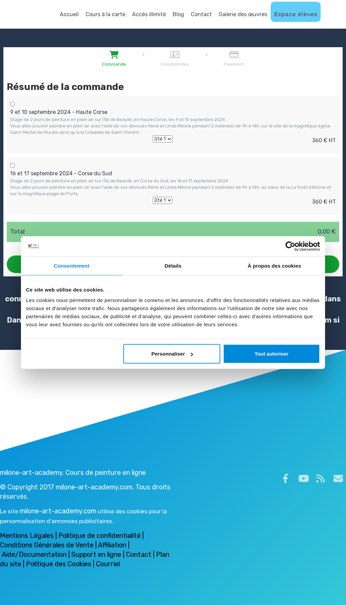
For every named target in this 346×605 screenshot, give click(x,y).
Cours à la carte (105, 14)
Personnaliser (172, 354)
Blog (178, 14)
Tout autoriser (272, 354)
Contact (201, 14)
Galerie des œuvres (243, 14)
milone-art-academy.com (58, 511)
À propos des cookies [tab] (274, 265)
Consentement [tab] (71, 265)
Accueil (69, 14)
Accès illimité (149, 14)
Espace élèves (295, 14)
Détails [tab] (173, 265)
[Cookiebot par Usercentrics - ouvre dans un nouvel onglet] (290, 246)
